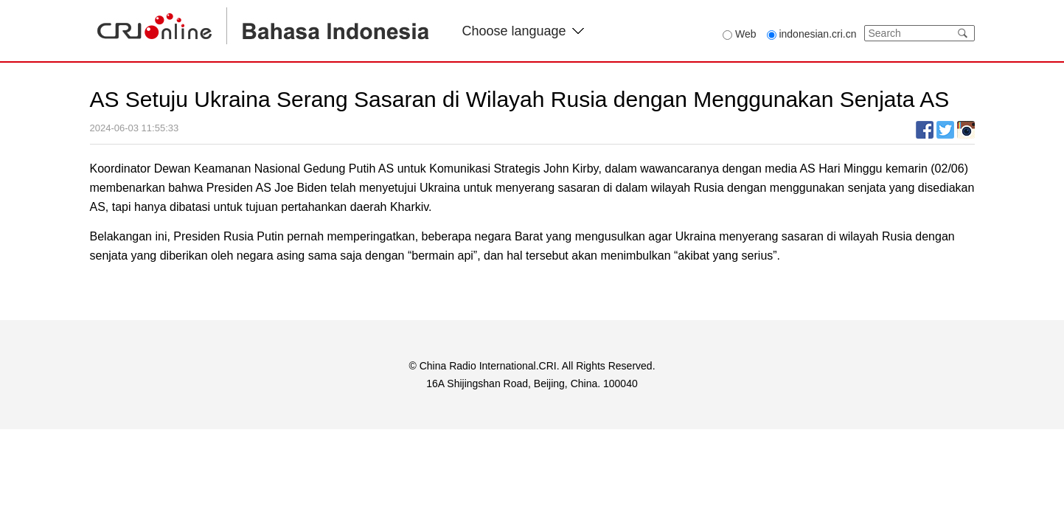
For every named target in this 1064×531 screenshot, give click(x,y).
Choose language (523, 31)
